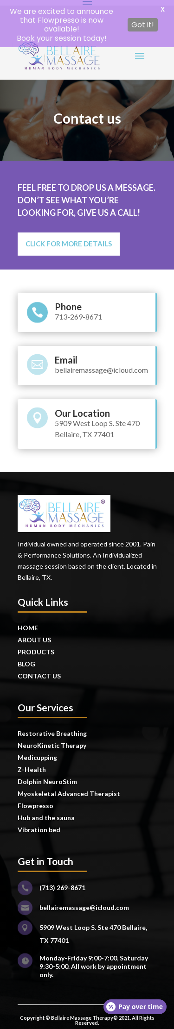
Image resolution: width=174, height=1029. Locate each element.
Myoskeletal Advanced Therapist (69, 788)
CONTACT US (39, 671)
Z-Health (32, 764)
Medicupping (37, 752)
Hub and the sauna (46, 812)
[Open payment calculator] (135, 1006)
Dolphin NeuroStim (47, 776)
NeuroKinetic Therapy (52, 740)
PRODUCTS (36, 647)
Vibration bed (39, 824)
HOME (28, 623)
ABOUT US (34, 635)
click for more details (69, 239)
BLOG (26, 659)
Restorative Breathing (52, 728)
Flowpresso (36, 800)
